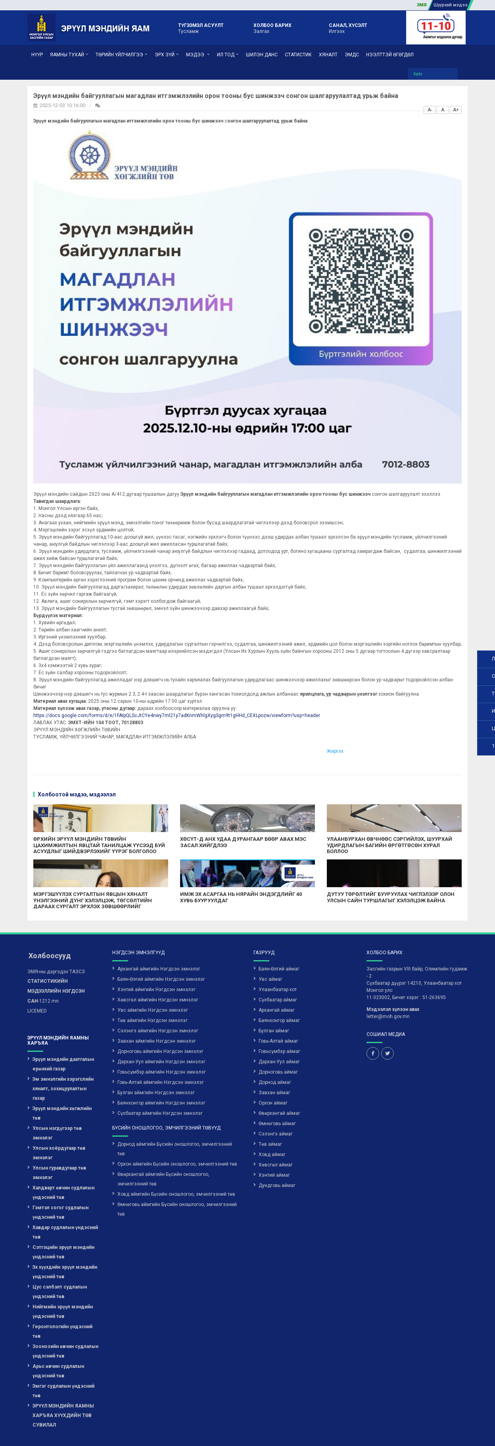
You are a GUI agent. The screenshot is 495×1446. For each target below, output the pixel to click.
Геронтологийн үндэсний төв (62, 1307)
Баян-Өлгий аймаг (279, 944)
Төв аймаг (270, 1120)
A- (364, 101)
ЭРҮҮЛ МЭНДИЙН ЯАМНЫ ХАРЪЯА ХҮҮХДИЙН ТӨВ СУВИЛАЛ (63, 1391)
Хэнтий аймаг (274, 1151)
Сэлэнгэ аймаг (276, 1109)
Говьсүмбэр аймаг (279, 1027)
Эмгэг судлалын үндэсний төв (63, 1366)
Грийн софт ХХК (447, 1431)
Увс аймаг (270, 955)
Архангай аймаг (277, 986)
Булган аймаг (274, 1006)
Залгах (272, 28)
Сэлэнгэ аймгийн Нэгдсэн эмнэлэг (157, 1006)
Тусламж (201, 28)
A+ (390, 101)
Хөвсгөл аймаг (276, 1140)
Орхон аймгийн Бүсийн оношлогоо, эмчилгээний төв (177, 1140)
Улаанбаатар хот (278, 965)
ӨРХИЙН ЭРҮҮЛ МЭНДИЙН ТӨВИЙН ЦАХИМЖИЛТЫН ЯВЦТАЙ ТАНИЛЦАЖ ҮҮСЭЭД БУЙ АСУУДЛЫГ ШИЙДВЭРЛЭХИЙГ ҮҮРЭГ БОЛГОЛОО (72, 824)
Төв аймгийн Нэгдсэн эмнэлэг (152, 996)
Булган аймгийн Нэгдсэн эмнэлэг (156, 1068)
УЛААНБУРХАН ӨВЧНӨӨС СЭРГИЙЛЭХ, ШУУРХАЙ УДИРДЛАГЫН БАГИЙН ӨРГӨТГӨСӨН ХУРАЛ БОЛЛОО (325, 821)
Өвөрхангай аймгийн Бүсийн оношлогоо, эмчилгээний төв (163, 1154)
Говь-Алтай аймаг (278, 1017)
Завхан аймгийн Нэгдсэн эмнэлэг (156, 1017)
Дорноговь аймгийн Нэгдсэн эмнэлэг (160, 1027)
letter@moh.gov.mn (388, 992)
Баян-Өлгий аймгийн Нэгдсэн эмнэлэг (161, 955)
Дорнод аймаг (275, 1058)
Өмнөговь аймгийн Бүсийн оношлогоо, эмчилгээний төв (177, 1185)
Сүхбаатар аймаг (278, 975)
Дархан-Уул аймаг (279, 1037)
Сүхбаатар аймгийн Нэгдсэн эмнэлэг (160, 1089)
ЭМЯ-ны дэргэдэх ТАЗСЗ (56, 947)
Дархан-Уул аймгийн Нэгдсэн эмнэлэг (161, 1037)
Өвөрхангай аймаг (279, 1089)
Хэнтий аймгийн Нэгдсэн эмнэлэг (156, 965)
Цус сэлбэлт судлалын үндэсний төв (60, 1267)
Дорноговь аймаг (278, 1048)
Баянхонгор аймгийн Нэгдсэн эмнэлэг (161, 1079)
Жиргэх (284, 727)
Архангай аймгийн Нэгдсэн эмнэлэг (158, 944)
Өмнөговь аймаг (277, 1099)
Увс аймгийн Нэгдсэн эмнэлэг (152, 986)
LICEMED (37, 987)
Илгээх (348, 28)
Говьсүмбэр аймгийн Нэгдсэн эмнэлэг (161, 1048)
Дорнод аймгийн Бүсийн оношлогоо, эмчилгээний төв (174, 1124)
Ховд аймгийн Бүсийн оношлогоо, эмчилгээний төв (176, 1170)
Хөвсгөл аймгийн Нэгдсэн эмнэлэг (157, 975)
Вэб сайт (407, 1431)
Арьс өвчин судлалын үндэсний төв (58, 1346)
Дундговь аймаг (277, 1161)
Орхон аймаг (273, 1079)
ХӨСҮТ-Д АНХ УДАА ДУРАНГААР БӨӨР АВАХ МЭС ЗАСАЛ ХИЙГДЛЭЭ (200, 818)
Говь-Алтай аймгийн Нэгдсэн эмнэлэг (160, 1058)
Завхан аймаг (274, 1068)
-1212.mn (56, 967)
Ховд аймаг (272, 1130)
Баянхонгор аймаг (279, 996)
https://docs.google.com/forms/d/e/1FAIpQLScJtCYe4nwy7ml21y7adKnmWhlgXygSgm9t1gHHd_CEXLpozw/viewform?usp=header (155, 691)
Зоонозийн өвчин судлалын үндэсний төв (65, 1327)
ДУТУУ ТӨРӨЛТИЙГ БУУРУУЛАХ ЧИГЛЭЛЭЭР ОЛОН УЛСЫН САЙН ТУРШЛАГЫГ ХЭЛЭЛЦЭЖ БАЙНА (333, 876)
